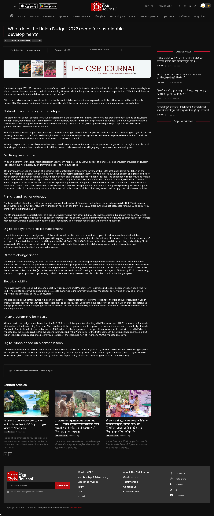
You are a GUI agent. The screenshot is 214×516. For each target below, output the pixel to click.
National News (61, 436)
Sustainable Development (26, 370)
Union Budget (46, 370)
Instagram (181, 479)
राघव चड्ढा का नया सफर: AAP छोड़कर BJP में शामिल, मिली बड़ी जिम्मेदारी (179, 76)
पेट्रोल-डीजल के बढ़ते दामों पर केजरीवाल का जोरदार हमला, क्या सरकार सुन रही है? (180, 59)
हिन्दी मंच (160, 66)
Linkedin (179, 484)
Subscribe (62, 485)
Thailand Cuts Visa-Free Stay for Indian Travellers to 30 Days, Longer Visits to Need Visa (25, 424)
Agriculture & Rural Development (17, 40)
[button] (15, 5)
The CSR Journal (32, 50)
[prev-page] (5, 454)
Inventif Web (76, 507)
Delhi (159, 98)
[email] (31, 485)
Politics (160, 82)
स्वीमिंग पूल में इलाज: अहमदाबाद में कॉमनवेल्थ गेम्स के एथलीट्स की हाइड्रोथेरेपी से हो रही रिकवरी (183, 108)
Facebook (180, 473)
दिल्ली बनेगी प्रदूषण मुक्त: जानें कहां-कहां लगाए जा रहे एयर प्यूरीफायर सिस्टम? (183, 92)
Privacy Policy (37, 492)
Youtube (180, 495)
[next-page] (10, 454)
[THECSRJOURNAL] (104, 6)
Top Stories (37, 40)
